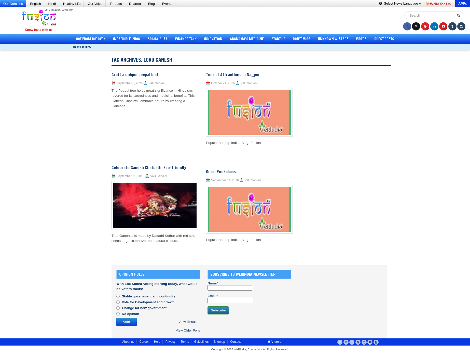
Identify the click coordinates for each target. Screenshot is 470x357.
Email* (230, 298)
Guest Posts (384, 39)
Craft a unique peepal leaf (135, 74)
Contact (235, 342)
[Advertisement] (236, 20)
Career (144, 342)
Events (167, 4)
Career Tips (82, 47)
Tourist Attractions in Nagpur (233, 74)
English (35, 4)
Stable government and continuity (148, 296)
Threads (116, 4)
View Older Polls (188, 330)
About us (128, 342)
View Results (188, 322)
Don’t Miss (301, 39)
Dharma (135, 4)
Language (400, 3)
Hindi (52, 4)
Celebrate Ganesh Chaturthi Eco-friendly (149, 167)
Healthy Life (72, 4)
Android (274, 342)
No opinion (130, 314)
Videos (361, 39)
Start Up (278, 39)
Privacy (170, 342)
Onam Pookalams (221, 171)
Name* (230, 286)
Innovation (213, 39)
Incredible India (126, 39)
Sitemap (219, 342)
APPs (462, 3)
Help (157, 342)
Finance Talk (186, 39)
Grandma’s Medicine (247, 39)
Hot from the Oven (91, 39)
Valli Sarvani (156, 83)
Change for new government (144, 308)
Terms (185, 342)
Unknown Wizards (333, 39)
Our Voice (95, 4)
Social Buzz (158, 39)
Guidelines (201, 342)
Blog (151, 4)
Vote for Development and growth (148, 302)
